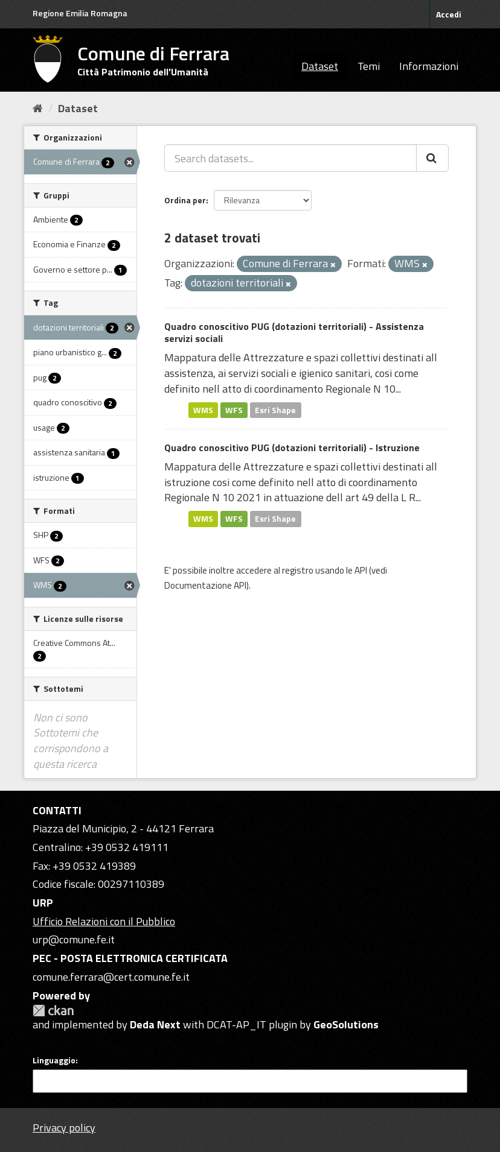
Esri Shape (275, 410)
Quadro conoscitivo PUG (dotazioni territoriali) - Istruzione (292, 447)
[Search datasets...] (290, 158)
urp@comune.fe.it (74, 939)
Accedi (448, 14)
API (360, 570)
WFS (234, 410)
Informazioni (428, 66)
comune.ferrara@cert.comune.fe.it (111, 977)
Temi (368, 66)
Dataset (319, 66)
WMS (203, 410)
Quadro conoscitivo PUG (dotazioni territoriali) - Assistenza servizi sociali (294, 332)
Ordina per (185, 200)
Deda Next (155, 1024)
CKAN (53, 1010)
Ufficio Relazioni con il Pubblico (104, 921)
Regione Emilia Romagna (80, 13)
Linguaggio (54, 1060)
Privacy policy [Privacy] (64, 1127)
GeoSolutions (346, 1024)
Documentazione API (205, 585)
